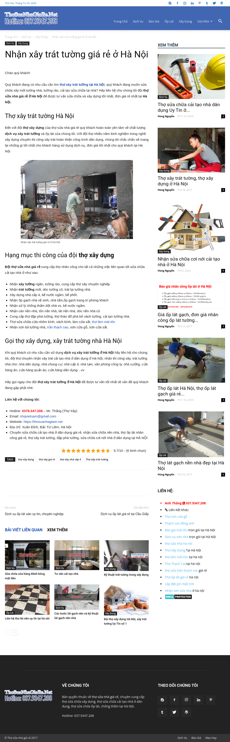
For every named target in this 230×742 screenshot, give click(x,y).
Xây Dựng (185, 21)
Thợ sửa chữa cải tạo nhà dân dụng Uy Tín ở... (189, 107)
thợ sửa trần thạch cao (181, 570)
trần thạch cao (57, 327)
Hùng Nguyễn (166, 116)
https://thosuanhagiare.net (43, 422)
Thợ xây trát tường (97, 459)
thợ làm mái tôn (103, 322)
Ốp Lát (169, 21)
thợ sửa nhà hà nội (178, 543)
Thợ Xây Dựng (175, 550)
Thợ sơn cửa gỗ (176, 516)
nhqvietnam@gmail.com (38, 416)
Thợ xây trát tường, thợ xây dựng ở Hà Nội (185, 181)
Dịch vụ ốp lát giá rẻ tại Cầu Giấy (125, 514)
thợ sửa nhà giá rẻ (105, 697)
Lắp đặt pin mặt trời (179, 584)
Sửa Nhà (204, 21)
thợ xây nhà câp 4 (70, 459)
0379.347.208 (32, 411)
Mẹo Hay (211, 738)
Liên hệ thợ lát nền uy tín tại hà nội (27, 618)
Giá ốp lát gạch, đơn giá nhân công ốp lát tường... (188, 317)
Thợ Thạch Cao (176, 564)
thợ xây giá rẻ (47, 459)
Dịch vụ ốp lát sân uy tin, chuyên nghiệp (34, 514)
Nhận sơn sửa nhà (178, 590)
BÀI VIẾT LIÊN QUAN (23, 529)
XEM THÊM (57, 529)
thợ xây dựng (26, 459)
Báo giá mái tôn (176, 530)
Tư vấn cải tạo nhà (66, 573)
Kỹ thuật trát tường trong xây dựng (126, 574)
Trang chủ (11, 37)
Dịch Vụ (138, 21)
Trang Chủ (121, 21)
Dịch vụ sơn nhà (176, 537)
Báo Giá (154, 21)
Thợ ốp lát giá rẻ (176, 577)
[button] (220, 22)
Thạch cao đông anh (179, 523)
